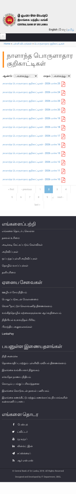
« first (11, 189)
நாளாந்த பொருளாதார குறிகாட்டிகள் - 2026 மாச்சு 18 (31, 127)
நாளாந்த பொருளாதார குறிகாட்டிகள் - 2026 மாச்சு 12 (31, 161)
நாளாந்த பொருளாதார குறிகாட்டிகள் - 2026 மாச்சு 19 (31, 118)
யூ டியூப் (18, 438)
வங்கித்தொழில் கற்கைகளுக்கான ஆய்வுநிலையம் (31, 312)
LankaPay (8, 333)
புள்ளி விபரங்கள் (22, 43)
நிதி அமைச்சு (10, 356)
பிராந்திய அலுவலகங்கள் (17, 326)
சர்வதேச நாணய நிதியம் (16, 376)
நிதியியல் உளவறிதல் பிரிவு (18, 319)
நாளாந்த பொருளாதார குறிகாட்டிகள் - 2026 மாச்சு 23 (31, 100)
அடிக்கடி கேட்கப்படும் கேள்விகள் (22, 244)
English (53, 29)
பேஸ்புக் (19, 424)
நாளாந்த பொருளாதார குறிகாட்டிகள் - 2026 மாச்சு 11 (31, 170)
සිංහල (62, 29)
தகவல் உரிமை (11, 237)
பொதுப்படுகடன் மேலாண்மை (20, 299)
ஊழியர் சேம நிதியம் (14, 292)
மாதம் (47, 75)
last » (37, 204)
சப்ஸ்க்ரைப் (20, 453)
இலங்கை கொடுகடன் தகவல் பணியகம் (25, 390)
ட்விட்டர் (19, 431)
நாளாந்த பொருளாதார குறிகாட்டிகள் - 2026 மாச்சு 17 (31, 135)
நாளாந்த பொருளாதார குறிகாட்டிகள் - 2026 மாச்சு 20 (31, 109)
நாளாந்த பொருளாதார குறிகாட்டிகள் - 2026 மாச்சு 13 (31, 153)
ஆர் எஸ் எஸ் (21, 460)
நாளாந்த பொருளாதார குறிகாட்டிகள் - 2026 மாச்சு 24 (31, 92)
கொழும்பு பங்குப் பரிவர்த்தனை (20, 383)
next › (60, 197)
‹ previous (26, 189)
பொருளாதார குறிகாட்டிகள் (49, 43)
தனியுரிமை (9, 272)
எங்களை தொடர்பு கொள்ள (18, 231)
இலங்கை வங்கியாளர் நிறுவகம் (20, 370)
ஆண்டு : (8, 75)
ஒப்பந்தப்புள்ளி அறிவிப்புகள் (19, 258)
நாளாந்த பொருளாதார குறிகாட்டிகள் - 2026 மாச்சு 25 (31, 83)
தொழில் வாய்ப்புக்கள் (15, 265)
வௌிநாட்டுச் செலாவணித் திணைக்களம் (27, 306)
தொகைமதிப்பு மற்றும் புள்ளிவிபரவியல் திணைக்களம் (34, 363)
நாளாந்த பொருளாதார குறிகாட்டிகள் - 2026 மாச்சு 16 (31, 144)
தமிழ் (71, 29)
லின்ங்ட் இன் (21, 446)
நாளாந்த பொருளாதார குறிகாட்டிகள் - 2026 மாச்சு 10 (31, 179)
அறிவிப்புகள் (10, 251)
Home (7, 43)
